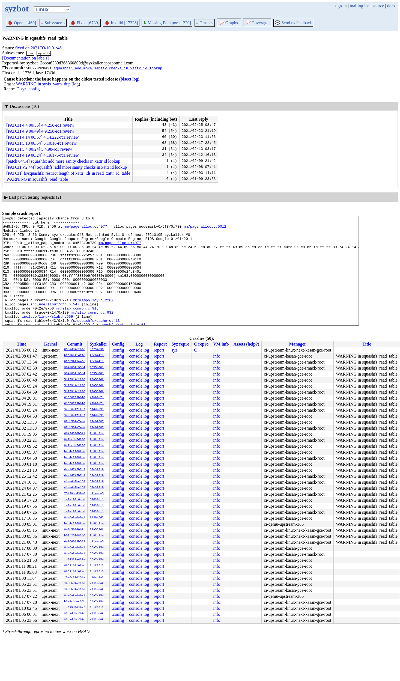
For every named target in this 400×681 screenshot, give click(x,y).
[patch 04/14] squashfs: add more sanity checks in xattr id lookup (63, 161)
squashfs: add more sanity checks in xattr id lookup (107, 68)
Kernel (50, 344)
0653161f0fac (74, 566)
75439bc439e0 (74, 494)
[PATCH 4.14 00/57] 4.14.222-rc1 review (42, 137)
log (76, 84)
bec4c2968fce (74, 452)
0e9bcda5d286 (74, 440)
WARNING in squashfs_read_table (37, 179)
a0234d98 (97, 350)
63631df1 (97, 500)
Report (160, 344)
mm (30, 53)
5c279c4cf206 (74, 380)
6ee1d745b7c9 (74, 470)
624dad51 (97, 410)
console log (139, 350)
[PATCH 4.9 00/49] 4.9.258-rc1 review (40, 131)
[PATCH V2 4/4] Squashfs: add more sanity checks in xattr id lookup (66, 167)
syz (23, 89)
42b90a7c (97, 398)
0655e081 (97, 368)
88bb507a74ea (74, 422)
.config (34, 89)
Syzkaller (98, 344)
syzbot (17, 8)
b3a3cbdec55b (74, 602)
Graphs (229, 22)
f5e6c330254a (74, 578)
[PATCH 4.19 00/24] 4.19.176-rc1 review (42, 155)
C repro (201, 344)
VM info (221, 344)
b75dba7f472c (74, 356)
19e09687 (97, 422)
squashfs (44, 53)
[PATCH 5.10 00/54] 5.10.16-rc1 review (41, 143)
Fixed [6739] (84, 22)
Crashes (204, 22)
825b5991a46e (74, 362)
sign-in (341, 6)
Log (139, 344)
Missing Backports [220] (167, 22)
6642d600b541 (74, 434)
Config (118, 344)
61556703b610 (74, 398)
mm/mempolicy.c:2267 (93, 317)
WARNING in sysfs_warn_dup (43, 84)
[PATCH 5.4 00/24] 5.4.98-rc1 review (39, 149)
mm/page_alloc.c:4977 (85, 228)
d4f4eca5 (97, 494)
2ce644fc (97, 356)
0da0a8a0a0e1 (74, 518)
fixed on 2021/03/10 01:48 (38, 48)
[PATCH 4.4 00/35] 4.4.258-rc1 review (40, 125)
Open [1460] (21, 22)
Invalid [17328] (121, 22)
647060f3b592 (74, 542)
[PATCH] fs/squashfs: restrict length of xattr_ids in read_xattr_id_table (68, 173)
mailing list (359, 6)
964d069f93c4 (74, 368)
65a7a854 (97, 548)
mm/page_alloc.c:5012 (205, 228)
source (378, 6)
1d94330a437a (74, 560)
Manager (297, 344)
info (216, 356)
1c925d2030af (74, 608)
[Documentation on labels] (25, 58)
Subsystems (53, 22)
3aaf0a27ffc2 (74, 410)
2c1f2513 (97, 566)
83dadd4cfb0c (74, 350)
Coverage (257, 22)
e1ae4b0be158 (74, 482)
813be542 (97, 518)
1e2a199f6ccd (74, 500)
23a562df (97, 380)
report (159, 350)
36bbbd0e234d (74, 584)
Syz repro (180, 344)
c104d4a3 (97, 578)
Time (21, 344)
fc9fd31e (97, 434)
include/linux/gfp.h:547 (54, 322)
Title (366, 344)
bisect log (129, 79)
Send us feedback (293, 22)
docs (391, 6)
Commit (74, 344)
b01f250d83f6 (74, 536)
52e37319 (97, 470)
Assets (239, 344)
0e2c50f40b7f (74, 530)
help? (253, 344)
